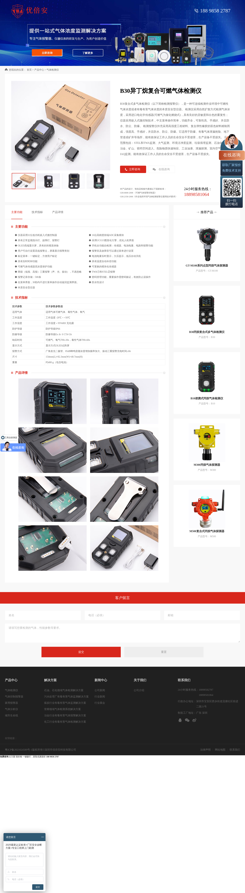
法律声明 (205, 749)
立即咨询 (134, 169)
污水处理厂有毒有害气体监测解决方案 (66, 696)
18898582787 (206, 689)
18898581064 (196, 194)
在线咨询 (164, 169)
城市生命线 (11, 715)
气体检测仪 (53, 70)
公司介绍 (139, 690)
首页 (29, 70)
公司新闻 (99, 690)
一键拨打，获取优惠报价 (41, 756)
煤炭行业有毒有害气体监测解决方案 (65, 702)
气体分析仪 (11, 709)
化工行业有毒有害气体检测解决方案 (65, 721)
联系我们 (235, 749)
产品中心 (39, 70)
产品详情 (57, 212)
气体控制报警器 (14, 696)
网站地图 (220, 749)
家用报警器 (11, 702)
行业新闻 (99, 696)
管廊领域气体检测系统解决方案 (62, 709)
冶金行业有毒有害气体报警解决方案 (65, 715)
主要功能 (16, 212)
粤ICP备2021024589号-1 (18, 749)
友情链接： (11, 738)
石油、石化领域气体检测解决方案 (63, 690)
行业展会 (99, 702)
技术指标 (37, 212)
